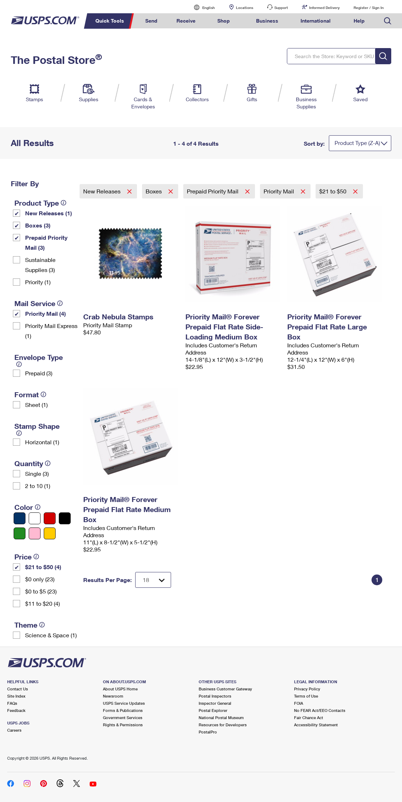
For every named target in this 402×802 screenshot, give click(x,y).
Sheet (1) (36, 404)
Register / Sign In (369, 7)
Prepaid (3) (38, 373)
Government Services (122, 717)
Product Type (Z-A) (357, 143)
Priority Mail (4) (45, 313)
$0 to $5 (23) (41, 591)
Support (281, 7)
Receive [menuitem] (185, 21)
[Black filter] (65, 518)
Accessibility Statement (316, 724)
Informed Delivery (324, 7)
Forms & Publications (123, 710)
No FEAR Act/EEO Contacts (319, 710)
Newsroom (113, 696)
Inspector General (215, 703)
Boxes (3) (38, 225)
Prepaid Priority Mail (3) (46, 242)
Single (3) (37, 473)
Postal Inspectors (215, 696)
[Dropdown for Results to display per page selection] (153, 580)
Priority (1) (38, 281)
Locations (244, 7)
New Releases (102, 191)
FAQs (12, 703)
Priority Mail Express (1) (51, 330)
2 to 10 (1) (37, 485)
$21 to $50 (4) (43, 566)
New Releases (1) (48, 213)
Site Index (16, 696)
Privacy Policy (307, 688)
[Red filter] (50, 518)
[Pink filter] (35, 533)
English (201, 7)
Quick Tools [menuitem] (109, 21)
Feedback (16, 710)
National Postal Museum (221, 717)
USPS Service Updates (124, 703)
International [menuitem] (316, 21)
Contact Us (17, 688)
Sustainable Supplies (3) (40, 264)
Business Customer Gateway (225, 688)
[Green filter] (19, 533)
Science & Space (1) (51, 635)
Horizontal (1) (42, 441)
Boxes (154, 191)
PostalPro (208, 732)
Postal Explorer (213, 710)
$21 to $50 (333, 191)
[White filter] (35, 518)
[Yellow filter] (50, 533)
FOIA (298, 703)
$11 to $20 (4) (42, 603)
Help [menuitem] (359, 21)
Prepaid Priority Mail (213, 191)
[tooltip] (63, 203)
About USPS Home (120, 688)
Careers (14, 730)
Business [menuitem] (267, 21)
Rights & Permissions (123, 724)
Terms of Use (306, 696)
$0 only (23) (40, 579)
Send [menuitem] (151, 21)
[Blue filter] (19, 518)
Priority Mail (279, 191)
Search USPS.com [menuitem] (388, 21)
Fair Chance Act (308, 717)
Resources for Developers (223, 724)
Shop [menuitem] (223, 21)
